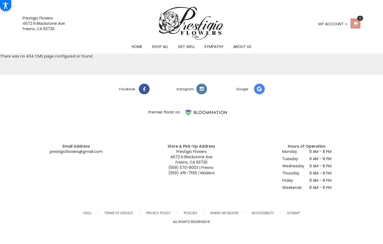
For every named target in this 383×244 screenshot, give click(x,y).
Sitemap (293, 213)
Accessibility (263, 213)
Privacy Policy (158, 213)
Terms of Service (118, 213)
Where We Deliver (224, 213)
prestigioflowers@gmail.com (76, 151)
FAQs (87, 213)
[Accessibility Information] (5, 5)
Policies (190, 213)
